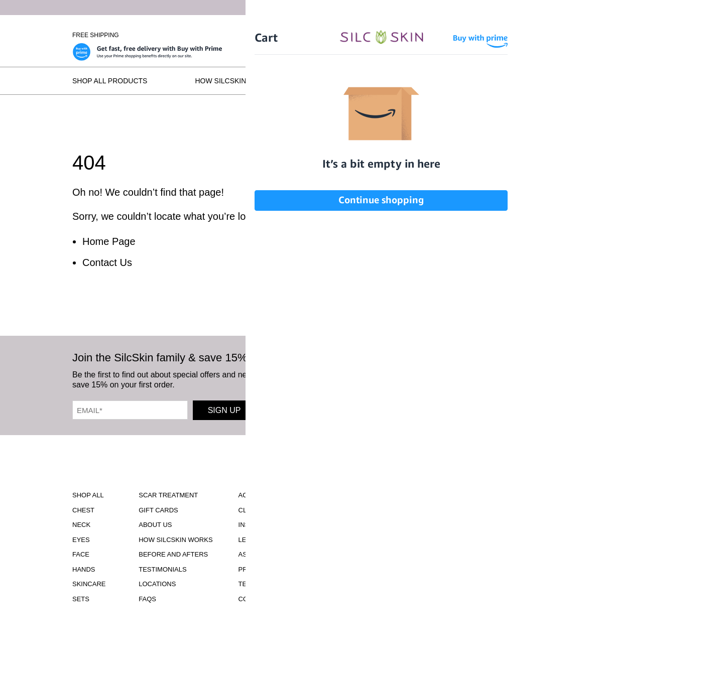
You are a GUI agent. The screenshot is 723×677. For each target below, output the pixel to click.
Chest (83, 510)
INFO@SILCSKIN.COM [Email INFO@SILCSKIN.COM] (392, 587)
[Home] (361, 36)
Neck (81, 524)
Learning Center (269, 540)
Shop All (88, 495)
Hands (83, 569)
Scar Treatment (168, 495)
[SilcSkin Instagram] (421, 377)
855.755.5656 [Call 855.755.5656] (393, 578)
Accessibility (262, 495)
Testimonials (471, 81)
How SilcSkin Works (235, 81)
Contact (254, 599)
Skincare (88, 584)
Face (80, 554)
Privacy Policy (265, 569)
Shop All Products (109, 81)
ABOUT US (155, 524)
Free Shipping (95, 35)
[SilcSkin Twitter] (545, 377)
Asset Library (263, 554)
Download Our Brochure (393, 504)
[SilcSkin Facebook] (449, 377)
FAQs (641, 81)
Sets (80, 599)
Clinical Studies (268, 510)
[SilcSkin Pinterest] (513, 377)
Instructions (263, 524)
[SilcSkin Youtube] (479, 377)
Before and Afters (359, 81)
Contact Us (107, 262)
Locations (564, 81)
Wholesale (632, 35)
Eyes (81, 540)
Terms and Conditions (278, 584)
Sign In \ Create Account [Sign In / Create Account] (530, 35)
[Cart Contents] (592, 35)
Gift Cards (158, 510)
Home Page (109, 241)
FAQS (147, 599)
